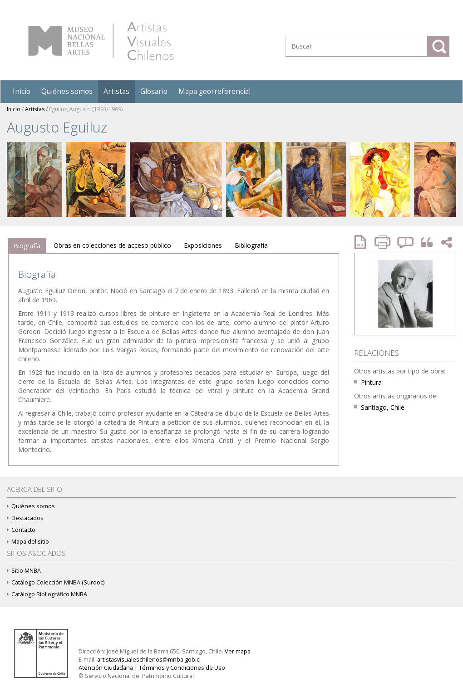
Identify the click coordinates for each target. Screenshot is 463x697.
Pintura (371, 382)
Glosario (153, 91)
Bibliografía (251, 245)
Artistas (116, 91)
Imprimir (383, 242)
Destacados (25, 518)
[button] (16, 187)
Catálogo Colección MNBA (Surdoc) (55, 582)
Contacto (21, 530)
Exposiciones (203, 245)
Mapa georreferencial (214, 91)
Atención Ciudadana (106, 668)
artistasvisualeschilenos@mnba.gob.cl (149, 659)
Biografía (27, 245)
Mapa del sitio (28, 541)
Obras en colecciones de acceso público (112, 245)
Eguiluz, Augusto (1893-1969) (86, 109)
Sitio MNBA (24, 570)
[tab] (27, 246)
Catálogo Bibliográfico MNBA (47, 594)
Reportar (406, 242)
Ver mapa (238, 651)
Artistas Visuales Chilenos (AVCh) (101, 41)
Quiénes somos (67, 91)
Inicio (21, 91)
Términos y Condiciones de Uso (182, 668)
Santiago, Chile (382, 407)
